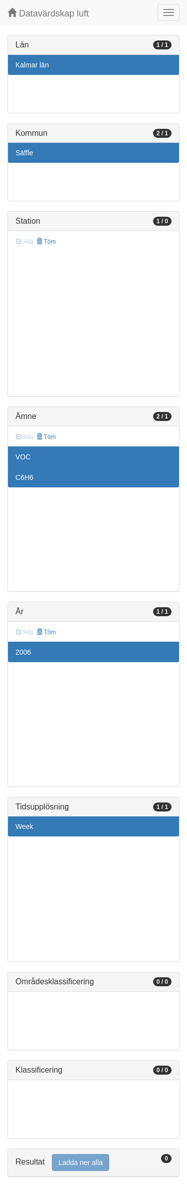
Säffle (24, 153)
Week (24, 826)
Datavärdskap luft (48, 13)
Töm (46, 241)
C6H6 (24, 477)
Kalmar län (32, 65)
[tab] (93, 1163)
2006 (23, 652)
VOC (22, 457)
